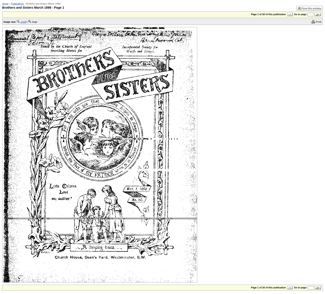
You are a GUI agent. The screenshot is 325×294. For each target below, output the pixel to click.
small (21, 22)
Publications (17, 3)
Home (5, 3)
